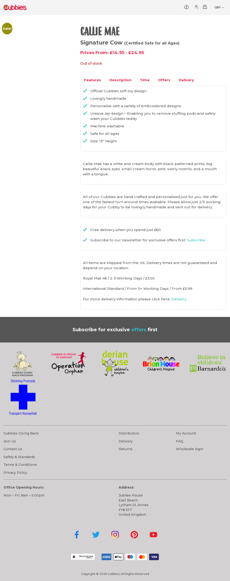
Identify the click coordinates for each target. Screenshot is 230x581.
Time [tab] (145, 80)
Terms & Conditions (20, 465)
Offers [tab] (164, 80)
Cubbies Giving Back (21, 433)
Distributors (129, 433)
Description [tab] (120, 80)
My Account (186, 433)
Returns (125, 449)
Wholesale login (189, 449)
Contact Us (13, 449)
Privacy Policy (15, 473)
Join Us (10, 441)
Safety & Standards (19, 457)
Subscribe (196, 240)
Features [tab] (92, 80)
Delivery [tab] (186, 80)
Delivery (178, 299)
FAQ (179, 441)
